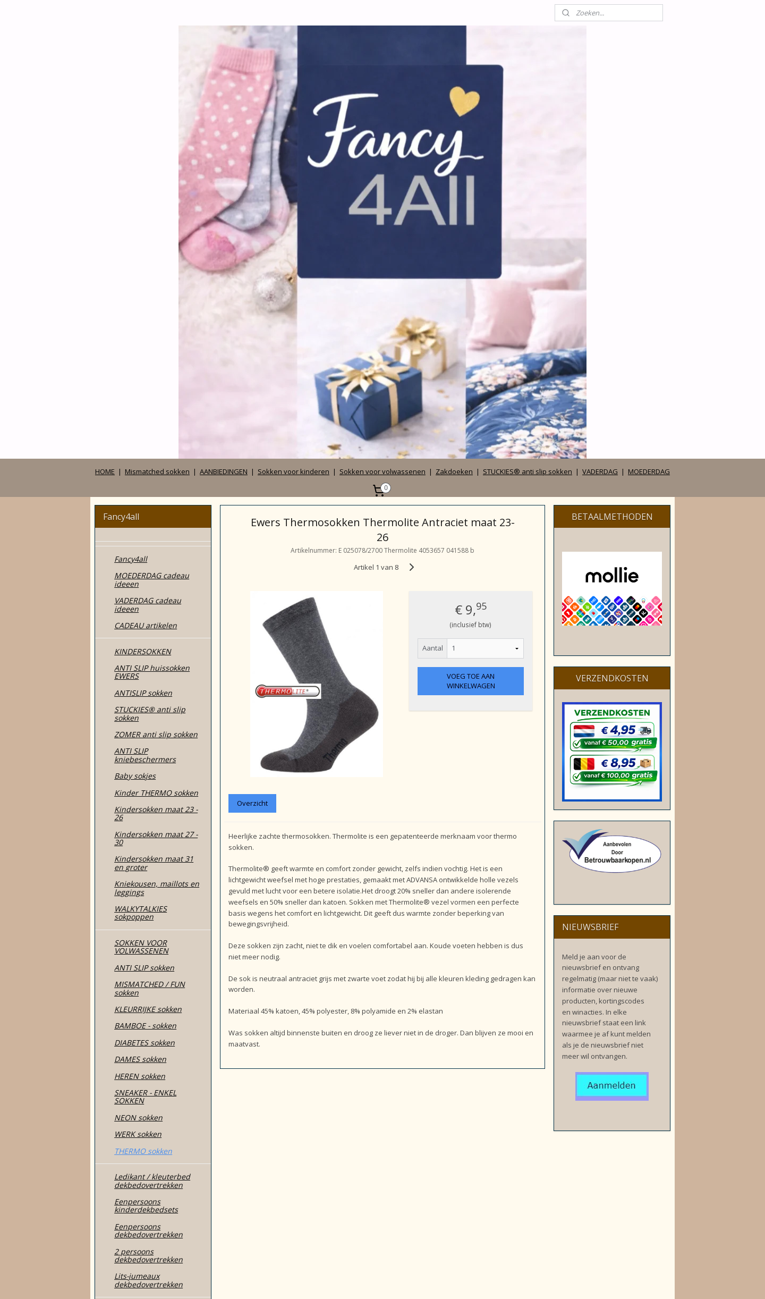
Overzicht (252, 560)
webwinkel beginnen (398, 1280)
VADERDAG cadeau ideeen (147, 361)
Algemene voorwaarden (156, 1193)
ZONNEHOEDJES (143, 1142)
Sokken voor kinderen (293, 228)
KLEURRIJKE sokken (148, 766)
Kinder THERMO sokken (156, 550)
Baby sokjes (135, 533)
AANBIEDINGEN (224, 228)
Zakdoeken (454, 228)
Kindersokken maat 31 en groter (153, 620)
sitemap (335, 1280)
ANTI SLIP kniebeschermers (145, 512)
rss (358, 1280)
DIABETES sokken (144, 800)
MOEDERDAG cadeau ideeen (151, 336)
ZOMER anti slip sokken (156, 491)
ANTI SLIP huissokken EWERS (152, 429)
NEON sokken (138, 875)
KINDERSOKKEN (142, 408)
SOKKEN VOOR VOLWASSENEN (141, 704)
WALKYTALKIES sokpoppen (140, 670)
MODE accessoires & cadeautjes (150, 1088)
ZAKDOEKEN (136, 1125)
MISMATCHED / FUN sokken (149, 745)
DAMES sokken (140, 816)
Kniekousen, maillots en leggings (156, 645)
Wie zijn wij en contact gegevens (154, 1172)
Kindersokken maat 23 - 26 (156, 570)
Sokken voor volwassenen (382, 228)
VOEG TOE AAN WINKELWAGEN (470, 438)
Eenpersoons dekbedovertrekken (148, 988)
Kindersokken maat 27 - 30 (156, 595)
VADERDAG (600, 228)
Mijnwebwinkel (491, 1280)
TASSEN (128, 1109)
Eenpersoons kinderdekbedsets (146, 963)
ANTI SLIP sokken (144, 725)
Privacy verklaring (145, 1209)
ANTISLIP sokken (143, 450)
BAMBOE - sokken (145, 783)
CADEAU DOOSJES (145, 1067)
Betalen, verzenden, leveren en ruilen (149, 1230)
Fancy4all (130, 316)
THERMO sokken (143, 908)
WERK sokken (138, 891)
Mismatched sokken (157, 228)
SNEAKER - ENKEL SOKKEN (145, 854)
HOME (105, 228)
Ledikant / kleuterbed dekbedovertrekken (152, 938)
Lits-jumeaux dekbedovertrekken (148, 1037)
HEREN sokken (139, 833)
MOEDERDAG (649, 228)
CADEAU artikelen (145, 382)
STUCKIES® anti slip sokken (527, 228)
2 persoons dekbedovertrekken (148, 1012)
